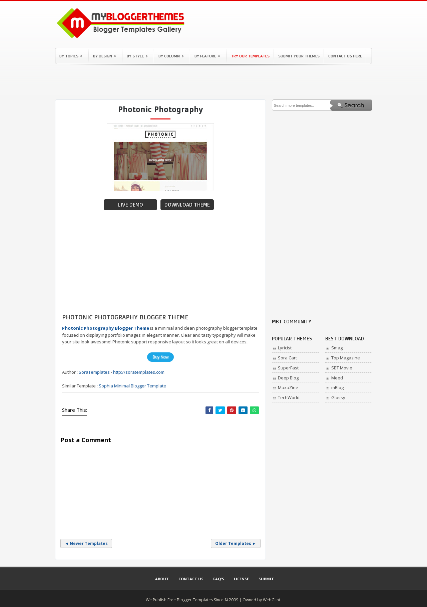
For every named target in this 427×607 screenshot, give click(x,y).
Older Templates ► (235, 543)
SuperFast (288, 368)
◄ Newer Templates (86, 543)
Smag (337, 348)
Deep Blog (288, 378)
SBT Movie (341, 368)
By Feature (207, 55)
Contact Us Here (345, 55)
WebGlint (271, 600)
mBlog (337, 387)
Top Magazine (345, 358)
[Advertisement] (213, 82)
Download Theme (187, 205)
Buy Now (160, 357)
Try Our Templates (250, 55)
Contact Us (190, 578)
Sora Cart (287, 358)
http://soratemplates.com (138, 372)
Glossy (338, 397)
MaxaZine (288, 387)
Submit (266, 578)
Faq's (218, 578)
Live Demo (130, 205)
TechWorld (289, 397)
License (241, 578)
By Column (170, 55)
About (162, 578)
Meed (337, 378)
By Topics (70, 55)
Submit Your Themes (299, 55)
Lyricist (285, 348)
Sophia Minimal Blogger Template (132, 386)
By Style (137, 55)
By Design (104, 55)
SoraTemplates (94, 372)
